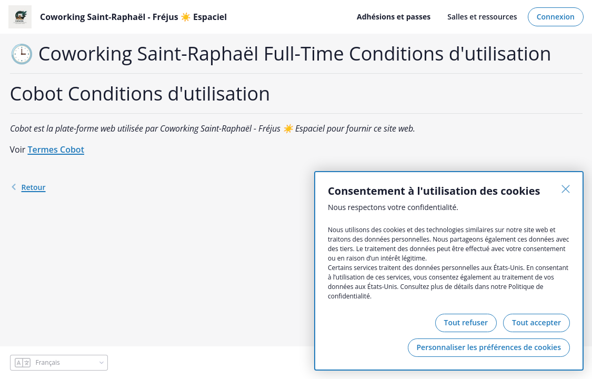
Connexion (556, 17)
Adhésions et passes (393, 17)
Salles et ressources (482, 17)
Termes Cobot (55, 149)
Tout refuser (466, 322)
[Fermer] (566, 189)
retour (28, 187)
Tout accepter (536, 322)
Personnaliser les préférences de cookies (489, 347)
